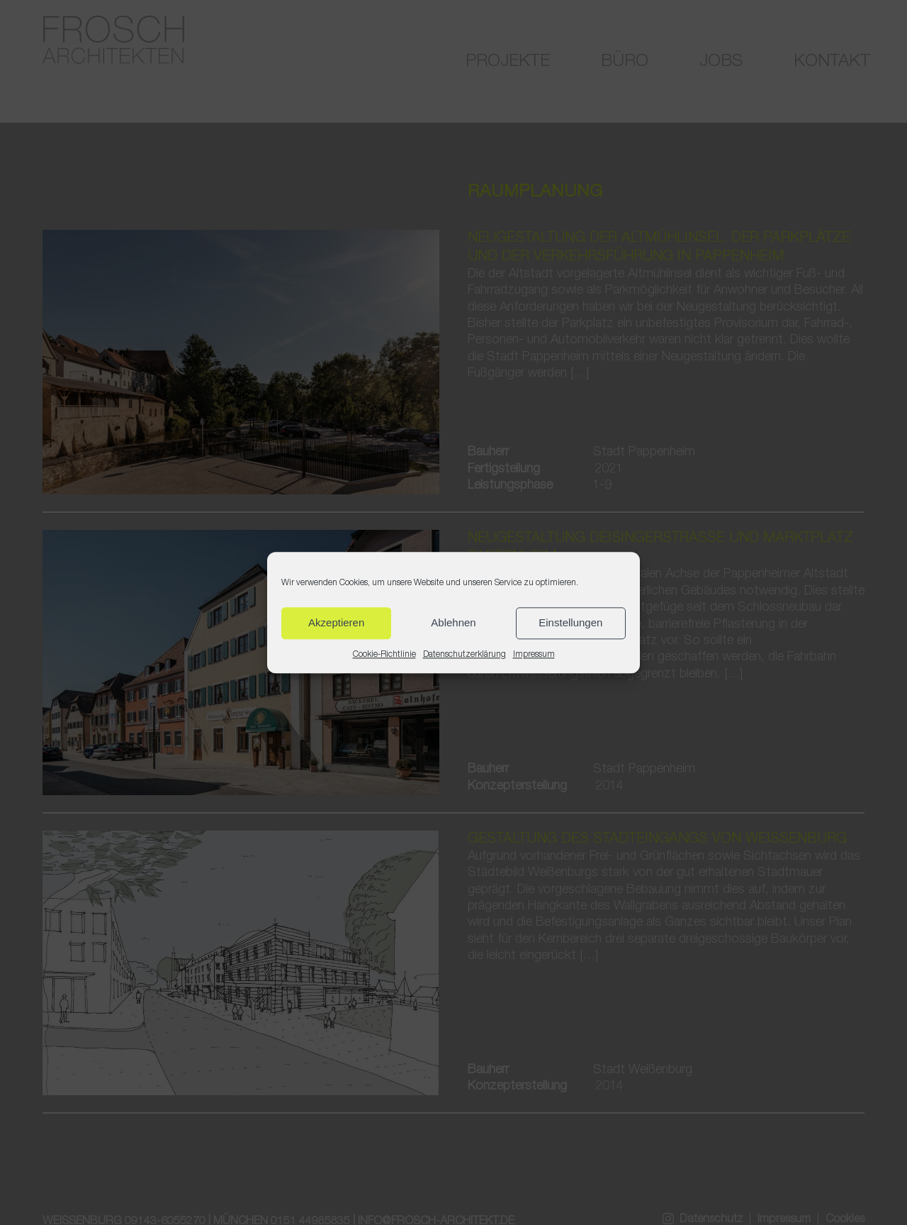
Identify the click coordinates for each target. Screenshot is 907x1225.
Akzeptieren (336, 622)
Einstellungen (570, 622)
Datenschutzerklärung (464, 654)
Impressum (534, 654)
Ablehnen (453, 622)
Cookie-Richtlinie (384, 654)
